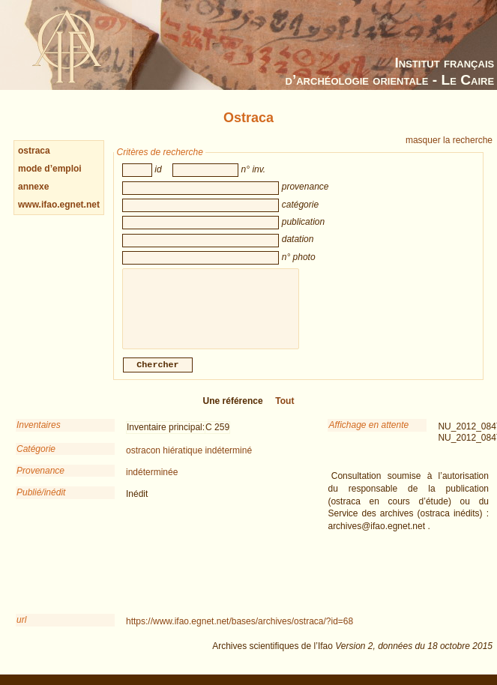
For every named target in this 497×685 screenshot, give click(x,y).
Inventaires (38, 435)
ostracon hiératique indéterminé (189, 461)
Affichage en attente (368, 435)
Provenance (40, 481)
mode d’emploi (50, 168)
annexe (33, 186)
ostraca (34, 150)
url (21, 630)
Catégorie (35, 459)
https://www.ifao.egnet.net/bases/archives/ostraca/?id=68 (239, 632)
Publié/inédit (40, 503)
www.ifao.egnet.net (59, 204)
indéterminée (152, 482)
